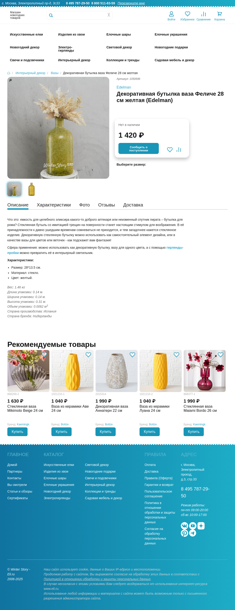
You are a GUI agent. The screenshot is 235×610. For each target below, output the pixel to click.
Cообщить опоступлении (138, 148)
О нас (117, 8)
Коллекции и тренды (100, 491)
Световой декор (97, 465)
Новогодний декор (57, 491)
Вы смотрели (17, 485)
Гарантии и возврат (159, 485)
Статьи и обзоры (19, 491)
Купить (17, 432)
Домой (12, 465)
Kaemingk (23, 424)
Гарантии (133, 8)
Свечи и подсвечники (100, 478)
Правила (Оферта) (159, 478)
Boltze (65, 424)
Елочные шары (55, 478)
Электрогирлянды (57, 498)
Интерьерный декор (100, 485)
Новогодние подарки (100, 471)
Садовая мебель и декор (103, 498)
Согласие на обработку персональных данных (155, 536)
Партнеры (14, 471)
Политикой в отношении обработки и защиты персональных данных (97, 579)
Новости (207, 8)
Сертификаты (17, 498)
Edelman (124, 87)
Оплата (191, 8)
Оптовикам (153, 8)
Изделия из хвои (56, 471)
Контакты (225, 8)
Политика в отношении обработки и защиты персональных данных (160, 512)
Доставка (173, 8)
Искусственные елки (59, 465)
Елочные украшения (59, 485)
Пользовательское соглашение (158, 494)
